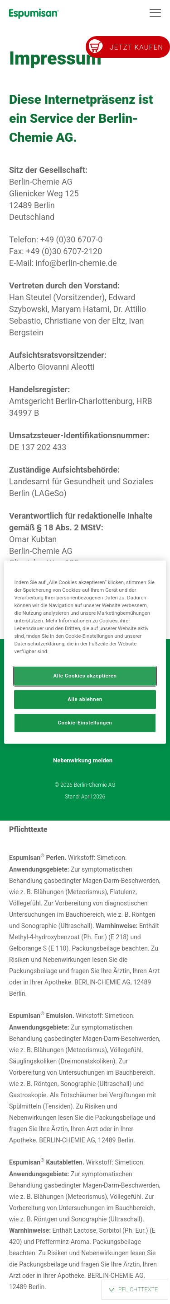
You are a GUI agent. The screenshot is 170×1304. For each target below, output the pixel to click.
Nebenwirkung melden (82, 760)
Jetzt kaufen (136, 47)
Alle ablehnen (85, 699)
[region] (84, 651)
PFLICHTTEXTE (138, 1289)
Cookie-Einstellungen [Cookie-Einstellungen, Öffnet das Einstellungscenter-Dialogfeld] (85, 722)
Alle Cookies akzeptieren (85, 676)
